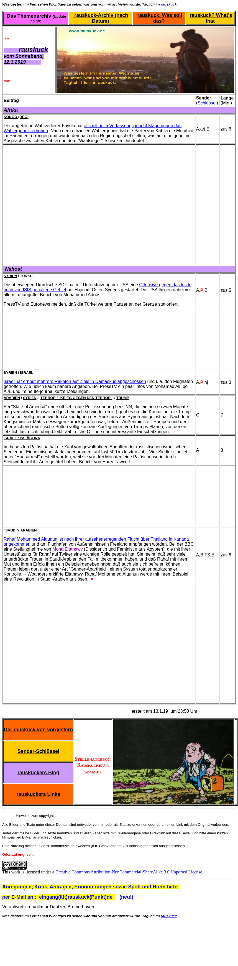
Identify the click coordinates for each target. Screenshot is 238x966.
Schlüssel (207, 103)
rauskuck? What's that (211, 18)
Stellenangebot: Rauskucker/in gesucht (93, 762)
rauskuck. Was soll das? (159, 18)
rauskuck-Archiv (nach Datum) (100, 18)
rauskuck (169, 4)
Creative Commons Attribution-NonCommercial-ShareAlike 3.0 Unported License (128, 872)
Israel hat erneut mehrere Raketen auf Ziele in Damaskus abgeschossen (75, 381)
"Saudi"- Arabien (20, 530)
